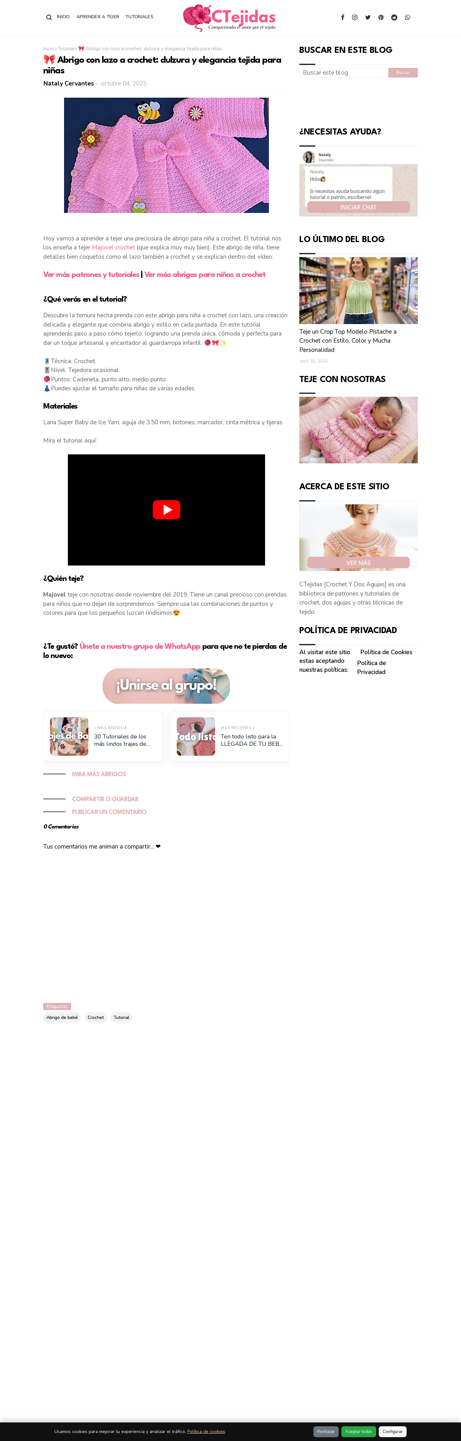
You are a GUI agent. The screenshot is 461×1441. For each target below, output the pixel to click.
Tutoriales (139, 17)
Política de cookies (206, 1432)
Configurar (393, 1432)
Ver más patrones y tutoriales (91, 275)
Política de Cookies (386, 652)
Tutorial (66, 48)
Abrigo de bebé (62, 1017)
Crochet (96, 1017)
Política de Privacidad (371, 667)
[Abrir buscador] (49, 18)
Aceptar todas (358, 1432)
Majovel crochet (113, 247)
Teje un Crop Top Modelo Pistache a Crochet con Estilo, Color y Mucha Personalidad (348, 341)
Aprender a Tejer (98, 17)
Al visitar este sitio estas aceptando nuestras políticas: (324, 661)
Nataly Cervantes (69, 83)
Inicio (63, 17)
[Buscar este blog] (343, 72)
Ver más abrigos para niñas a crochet (204, 275)
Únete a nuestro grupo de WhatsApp (140, 647)
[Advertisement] (359, 100)
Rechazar (326, 1432)
